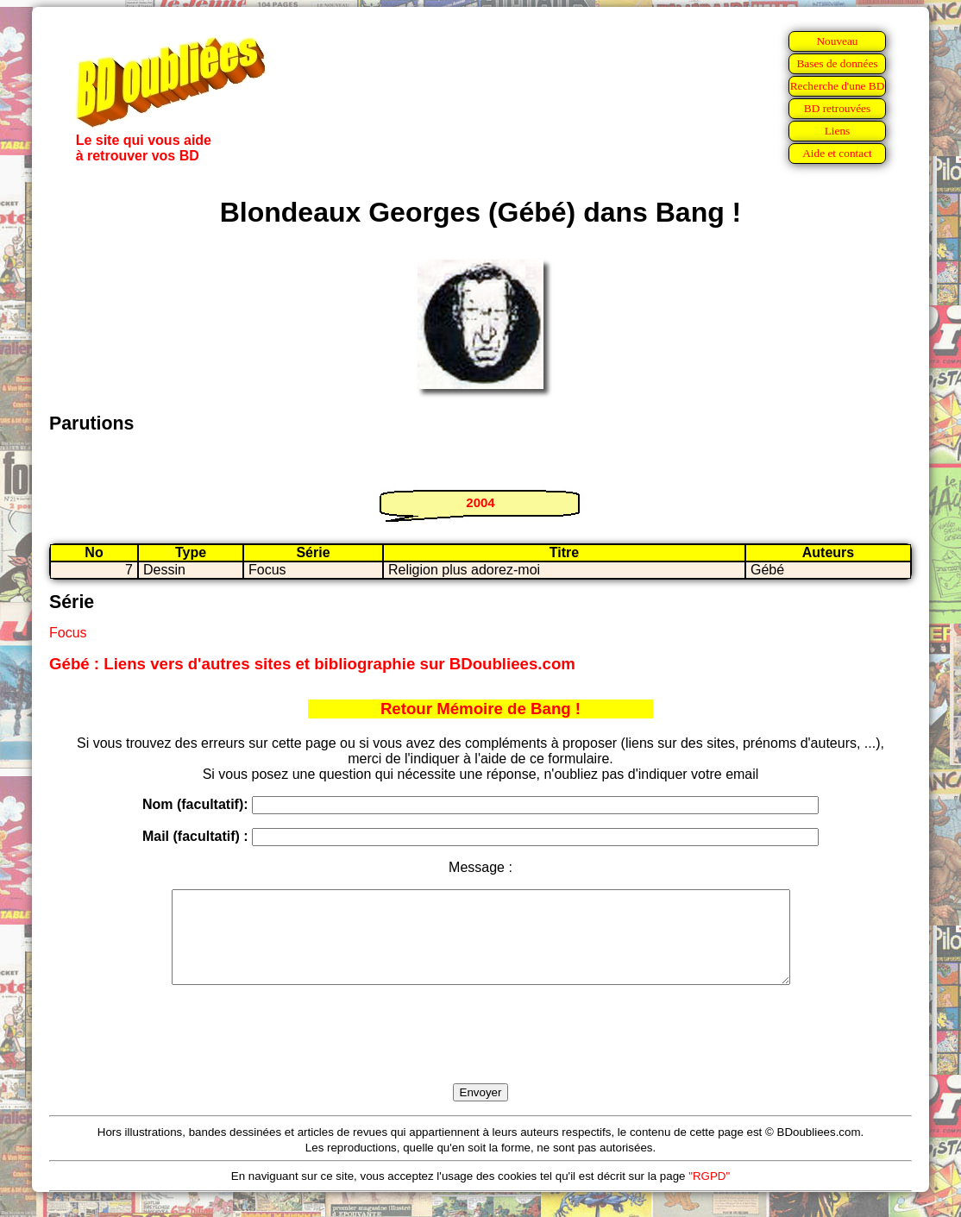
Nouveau (836, 41)
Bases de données (836, 63)
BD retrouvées (837, 108)
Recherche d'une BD (837, 85)
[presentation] (480, 1054)
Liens (838, 130)
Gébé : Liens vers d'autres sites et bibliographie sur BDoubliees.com (312, 664)
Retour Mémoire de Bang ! (480, 708)
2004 (480, 502)
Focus (68, 632)
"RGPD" (709, 1194)
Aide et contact (837, 153)
